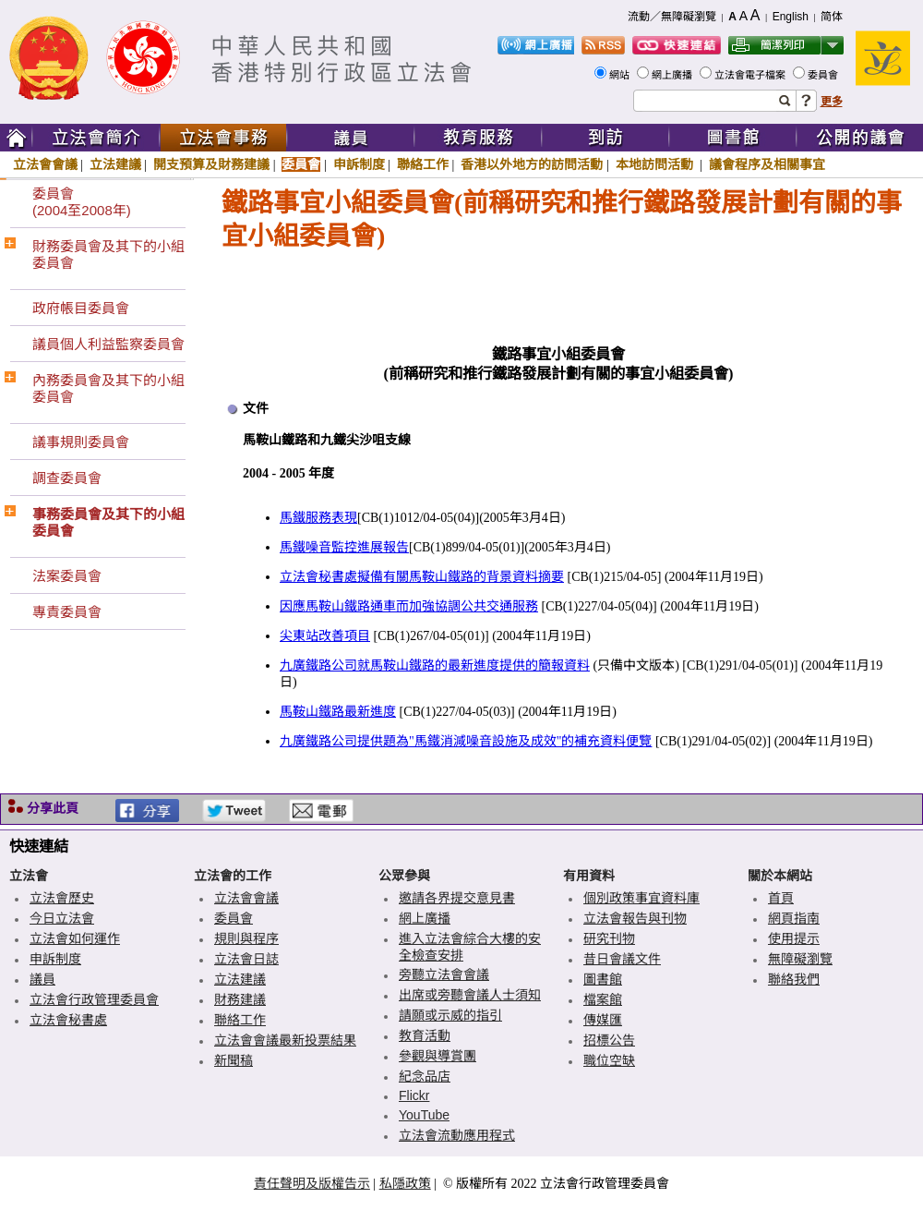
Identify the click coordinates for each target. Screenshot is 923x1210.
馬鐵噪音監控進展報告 (344, 547)
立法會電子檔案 (751, 74)
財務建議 (240, 999)
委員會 (824, 74)
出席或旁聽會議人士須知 (470, 994)
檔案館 (602, 999)
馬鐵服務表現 (318, 518)
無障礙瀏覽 (800, 958)
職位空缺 (609, 1060)
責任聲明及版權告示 (312, 1183)
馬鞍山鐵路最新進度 (338, 712)
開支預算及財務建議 (211, 164)
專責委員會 (67, 612)
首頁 (781, 897)
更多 (832, 101)
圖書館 (602, 979)
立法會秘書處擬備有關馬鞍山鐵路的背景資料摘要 (422, 577)
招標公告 (609, 1040)
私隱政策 (405, 1183)
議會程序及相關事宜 (767, 164)
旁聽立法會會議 (444, 974)
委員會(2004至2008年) (81, 202)
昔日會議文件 (622, 958)
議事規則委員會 (80, 442)
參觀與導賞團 (437, 1055)
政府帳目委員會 (80, 308)
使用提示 (794, 938)
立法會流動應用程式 (457, 1135)
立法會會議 (45, 164)
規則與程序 (246, 938)
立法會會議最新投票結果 (285, 1040)
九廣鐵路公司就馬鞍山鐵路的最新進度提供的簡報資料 (435, 665)
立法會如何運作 (75, 938)
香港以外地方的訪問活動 (532, 164)
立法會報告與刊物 (635, 918)
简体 (832, 16)
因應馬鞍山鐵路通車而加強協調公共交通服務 (409, 606)
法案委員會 (67, 576)
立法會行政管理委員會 (94, 999)
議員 (42, 979)
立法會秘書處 (68, 1019)
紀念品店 (424, 1076)
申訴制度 (359, 164)
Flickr (414, 1095)
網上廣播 (673, 74)
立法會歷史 (62, 897)
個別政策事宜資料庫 (641, 897)
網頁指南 (794, 918)
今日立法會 (62, 918)
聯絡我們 (794, 979)
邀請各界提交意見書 (457, 897)
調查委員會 (67, 478)
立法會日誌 (246, 958)
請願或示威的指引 (450, 1015)
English (791, 16)
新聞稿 (233, 1060)
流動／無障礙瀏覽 (672, 16)
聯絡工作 (423, 164)
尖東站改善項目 (325, 636)
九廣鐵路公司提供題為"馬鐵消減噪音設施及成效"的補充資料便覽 (466, 741)
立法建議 (115, 164)
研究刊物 (609, 938)
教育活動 (424, 1035)
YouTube (424, 1114)
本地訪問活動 (656, 164)
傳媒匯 (602, 1019)
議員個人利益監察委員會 (108, 344)
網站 (620, 74)
